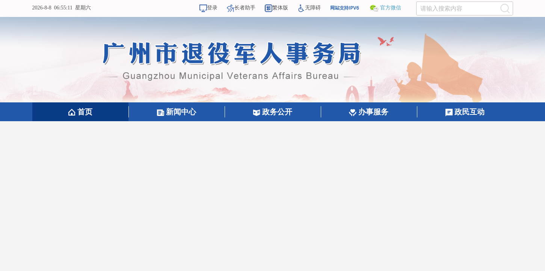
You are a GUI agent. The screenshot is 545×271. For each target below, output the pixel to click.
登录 (208, 8)
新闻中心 (176, 112)
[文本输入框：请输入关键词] (465, 8)
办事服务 (368, 112)
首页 (80, 112)
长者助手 (241, 8)
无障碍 (309, 8)
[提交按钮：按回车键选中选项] (505, 8)
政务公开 (272, 112)
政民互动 (465, 112)
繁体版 (276, 8)
